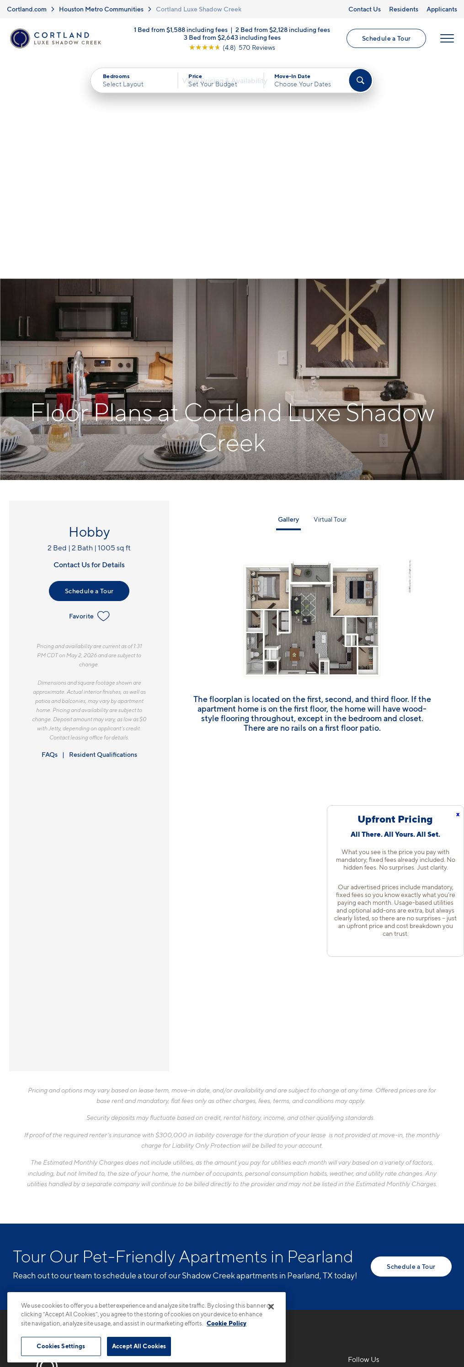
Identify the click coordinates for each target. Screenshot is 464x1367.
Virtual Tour (330, 302)
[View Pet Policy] (226, 1213)
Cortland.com (27, 9)
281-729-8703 (174, 1162)
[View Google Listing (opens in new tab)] (232, 49)
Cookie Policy (226, 1323)
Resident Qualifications (103, 537)
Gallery (288, 302)
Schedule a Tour (386, 39)
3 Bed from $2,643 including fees (232, 38)
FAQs (50, 537)
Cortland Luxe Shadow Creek (198, 9)
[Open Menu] (446, 40)
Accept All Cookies (139, 1346)
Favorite (89, 399)
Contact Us (364, 9)
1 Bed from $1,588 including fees (181, 31)
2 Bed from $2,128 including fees (282, 31)
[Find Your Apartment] (360, 83)
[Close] (271, 1307)
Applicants (442, 9)
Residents (403, 9)
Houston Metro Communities (101, 9)
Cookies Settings (61, 1346)
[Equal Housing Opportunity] (155, 1213)
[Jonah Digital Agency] (430, 1287)
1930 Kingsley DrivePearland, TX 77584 (183, 1184)
